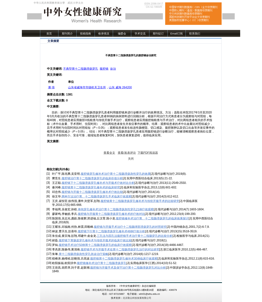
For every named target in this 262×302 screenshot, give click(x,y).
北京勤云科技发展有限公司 (137, 298)
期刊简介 (67, 33)
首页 (49, 33)
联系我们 (194, 33)
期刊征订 (158, 33)
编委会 (122, 33)
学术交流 (140, 33)
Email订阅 (176, 33)
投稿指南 (85, 33)
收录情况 (103, 33)
